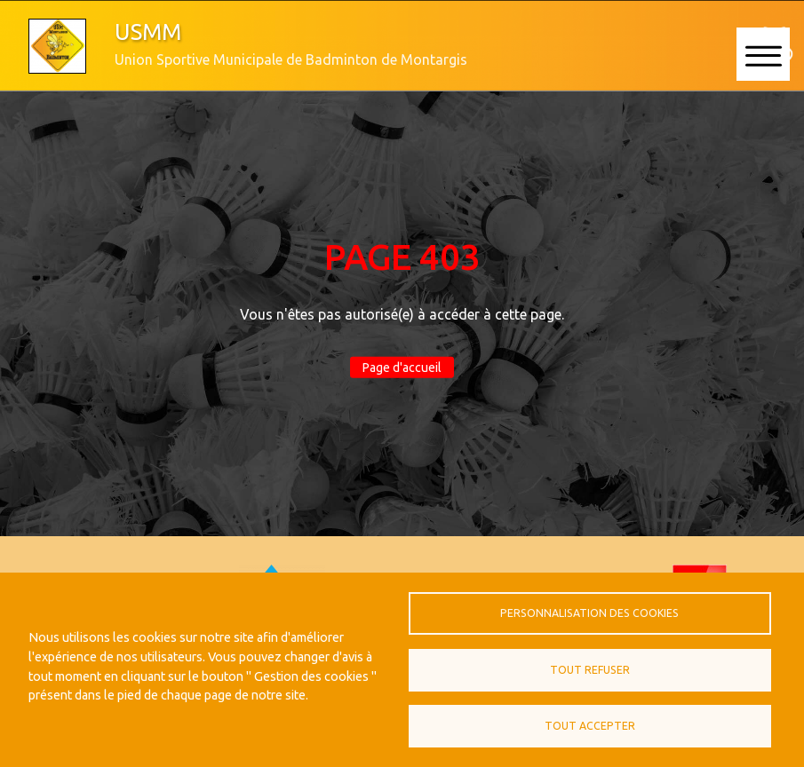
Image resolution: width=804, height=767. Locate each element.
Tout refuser (590, 670)
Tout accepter (590, 725)
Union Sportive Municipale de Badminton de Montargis (291, 59)
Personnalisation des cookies (589, 613)
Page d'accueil (402, 367)
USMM (148, 31)
